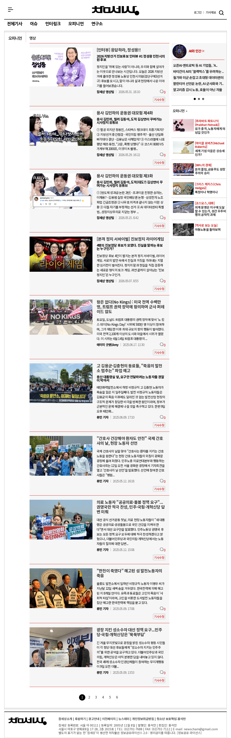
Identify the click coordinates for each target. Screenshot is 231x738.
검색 (221, 12)
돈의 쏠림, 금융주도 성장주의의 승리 (210, 169)
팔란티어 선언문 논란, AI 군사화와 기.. (198, 83)
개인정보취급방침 (143, 718)
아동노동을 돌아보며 (210, 227)
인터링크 (53, 24)
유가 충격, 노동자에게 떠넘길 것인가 (210, 127)
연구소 (97, 24)
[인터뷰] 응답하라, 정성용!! (119, 50)
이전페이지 (109, 718)
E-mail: (178, 729)
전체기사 (14, 24)
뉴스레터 (123, 718)
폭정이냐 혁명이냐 (210, 188)
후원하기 (80, 718)
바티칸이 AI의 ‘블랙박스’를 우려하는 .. (198, 71)
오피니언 (76, 24)
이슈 (34, 24)
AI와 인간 (195, 51)
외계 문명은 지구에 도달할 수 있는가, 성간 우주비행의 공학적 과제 (210, 209)
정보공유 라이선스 (189, 732)
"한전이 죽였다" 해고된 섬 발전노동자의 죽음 (129, 573)
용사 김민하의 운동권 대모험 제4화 (125, 113)
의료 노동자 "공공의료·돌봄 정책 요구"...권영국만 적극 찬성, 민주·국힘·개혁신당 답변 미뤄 (131, 507)
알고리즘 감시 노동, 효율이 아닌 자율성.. (197, 91)
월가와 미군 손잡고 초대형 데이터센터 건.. (198, 79)
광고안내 (93, 718)
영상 (32, 38)
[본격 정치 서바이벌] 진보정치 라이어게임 (130, 239)
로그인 (198, 12)
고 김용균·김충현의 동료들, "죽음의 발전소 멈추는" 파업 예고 (129, 368)
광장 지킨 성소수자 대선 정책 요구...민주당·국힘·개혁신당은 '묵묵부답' (129, 632)
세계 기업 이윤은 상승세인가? (210, 149)
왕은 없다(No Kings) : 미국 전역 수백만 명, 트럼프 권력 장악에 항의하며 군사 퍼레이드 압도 (130, 306)
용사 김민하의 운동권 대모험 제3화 (125, 176)
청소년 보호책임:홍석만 (171, 718)
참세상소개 (65, 718)
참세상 (115, 10)
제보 (211, 12)
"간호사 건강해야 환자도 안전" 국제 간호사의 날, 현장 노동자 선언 (130, 440)
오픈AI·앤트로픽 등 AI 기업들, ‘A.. (195, 65)
